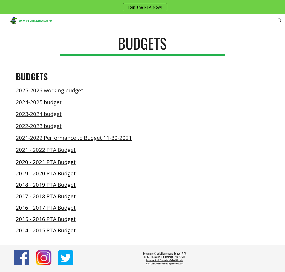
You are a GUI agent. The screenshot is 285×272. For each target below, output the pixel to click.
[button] (279, 20)
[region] (142, 7)
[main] (142, 45)
